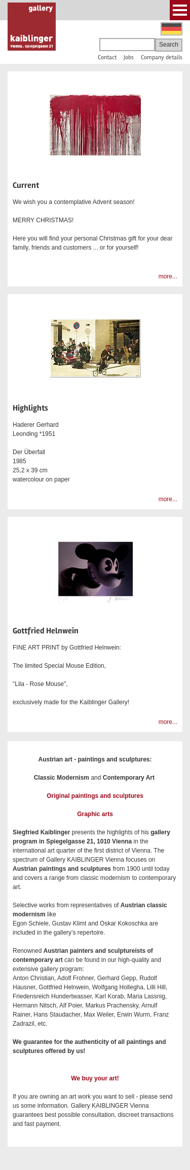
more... (168, 276)
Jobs (129, 57)
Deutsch (171, 29)
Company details (161, 57)
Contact (107, 57)
